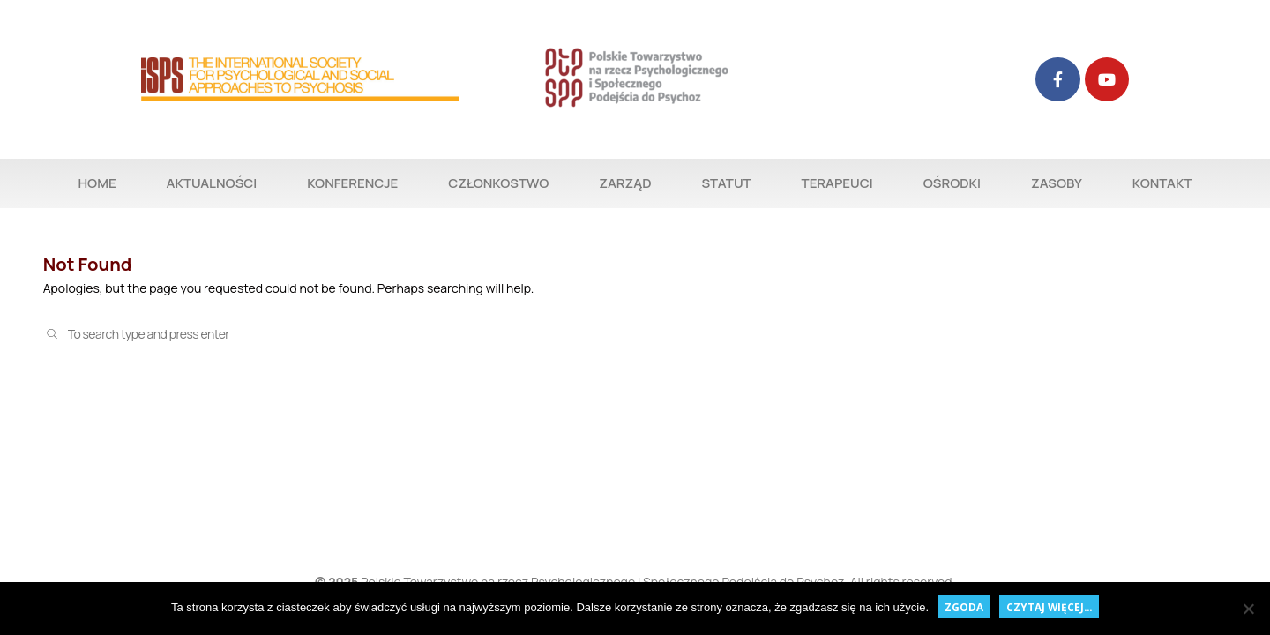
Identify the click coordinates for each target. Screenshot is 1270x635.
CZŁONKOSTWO (498, 183)
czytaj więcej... (1049, 607)
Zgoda (964, 607)
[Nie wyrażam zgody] (1248, 608)
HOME (97, 183)
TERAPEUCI (837, 183)
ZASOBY (1056, 183)
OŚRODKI (952, 183)
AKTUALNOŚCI (212, 183)
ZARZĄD (625, 183)
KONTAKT (1162, 183)
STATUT (726, 183)
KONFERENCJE (352, 183)
